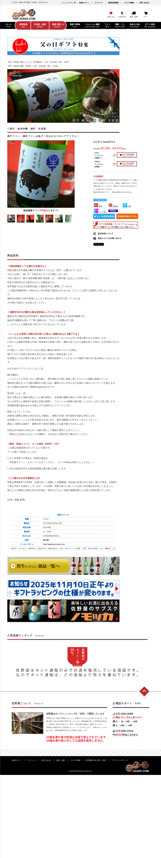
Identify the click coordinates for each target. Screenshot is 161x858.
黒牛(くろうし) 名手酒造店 (31, 62)
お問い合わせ (144, 3)
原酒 (98, 206)
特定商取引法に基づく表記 (96, 760)
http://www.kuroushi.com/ (54, 544)
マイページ (99, 3)
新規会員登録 (113, 3)
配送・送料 (61, 760)
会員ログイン (84, 3)
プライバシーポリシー (119, 760)
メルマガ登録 (129, 3)
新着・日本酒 (25, 66)
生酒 (126, 206)
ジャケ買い (100, 212)
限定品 (113, 206)
